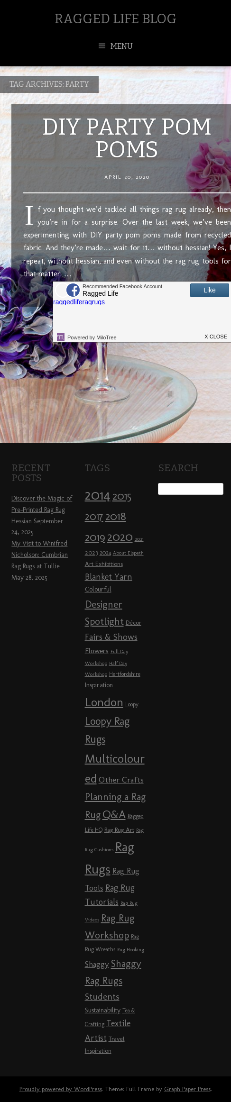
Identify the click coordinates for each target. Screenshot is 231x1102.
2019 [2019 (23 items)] (95, 537)
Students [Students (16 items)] (102, 996)
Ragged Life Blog (115, 19)
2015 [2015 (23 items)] (121, 495)
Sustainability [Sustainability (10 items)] (102, 1010)
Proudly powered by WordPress (60, 1089)
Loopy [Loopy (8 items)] (132, 704)
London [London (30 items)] (104, 702)
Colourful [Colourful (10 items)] (98, 589)
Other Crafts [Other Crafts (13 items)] (121, 779)
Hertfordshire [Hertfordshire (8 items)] (124, 674)
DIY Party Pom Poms (127, 138)
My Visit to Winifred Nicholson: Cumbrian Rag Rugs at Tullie (39, 554)
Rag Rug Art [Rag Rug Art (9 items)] (119, 829)
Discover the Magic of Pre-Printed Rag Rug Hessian (41, 509)
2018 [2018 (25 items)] (115, 516)
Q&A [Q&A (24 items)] (114, 814)
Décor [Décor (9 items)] (133, 622)
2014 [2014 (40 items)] (98, 494)
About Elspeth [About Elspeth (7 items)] (128, 553)
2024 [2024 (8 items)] (105, 552)
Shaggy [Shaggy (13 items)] (97, 964)
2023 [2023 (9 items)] (91, 552)
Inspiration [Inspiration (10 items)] (99, 685)
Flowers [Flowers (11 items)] (97, 651)
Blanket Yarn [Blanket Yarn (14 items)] (108, 577)
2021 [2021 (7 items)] (139, 539)
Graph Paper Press (187, 1089)
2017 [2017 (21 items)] (94, 516)
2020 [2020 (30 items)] (120, 536)
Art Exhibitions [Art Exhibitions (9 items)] (104, 563)
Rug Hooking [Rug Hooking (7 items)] (130, 950)
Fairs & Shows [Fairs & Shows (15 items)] (111, 637)
